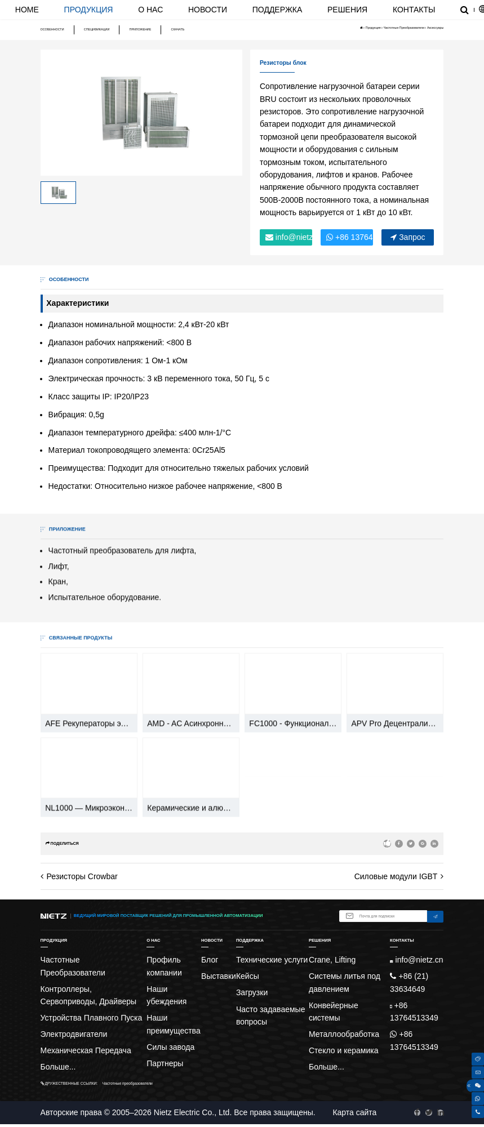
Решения (347, 9)
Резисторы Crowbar (82, 876)
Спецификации (96, 29)
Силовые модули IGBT (396, 876)
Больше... (58, 1066)
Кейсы (247, 976)
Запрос (407, 237)
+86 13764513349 (349, 237)
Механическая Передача (86, 1050)
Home (27, 9)
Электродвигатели (74, 1034)
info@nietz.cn (288, 237)
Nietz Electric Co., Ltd (192, 1112)
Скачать (178, 29)
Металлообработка (344, 1034)
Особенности (52, 29)
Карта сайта (354, 1112)
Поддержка (277, 9)
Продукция (88, 9)
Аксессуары (435, 27)
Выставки (218, 976)
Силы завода (170, 1047)
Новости (207, 9)
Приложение (141, 29)
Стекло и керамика (343, 1050)
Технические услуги (272, 959)
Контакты (414, 9)
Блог (209, 959)
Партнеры (164, 1063)
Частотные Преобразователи (404, 27)
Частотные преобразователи (128, 1083)
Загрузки (252, 992)
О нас (150, 9)
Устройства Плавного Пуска (92, 1017)
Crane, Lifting (332, 959)
